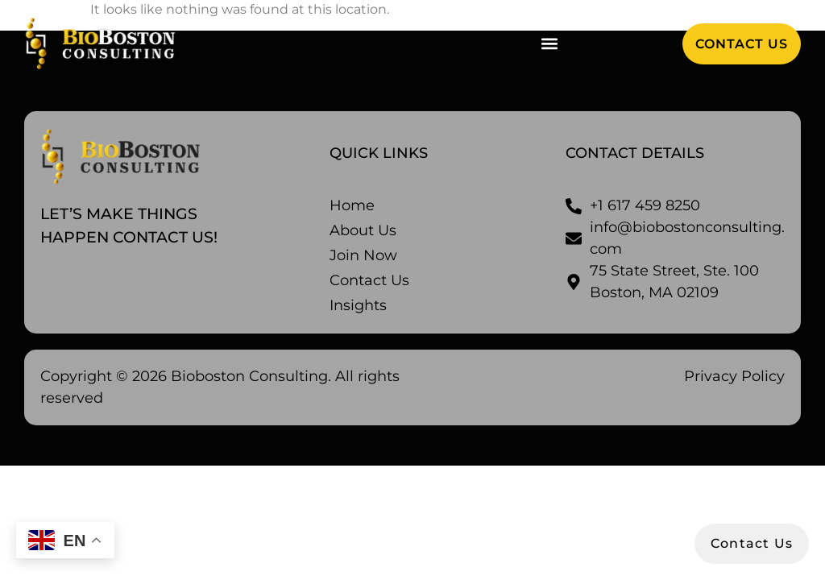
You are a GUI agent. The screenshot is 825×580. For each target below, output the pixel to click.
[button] (549, 44)
